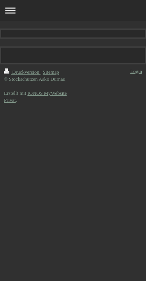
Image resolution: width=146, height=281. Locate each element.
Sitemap (51, 72)
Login (136, 71)
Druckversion (22, 72)
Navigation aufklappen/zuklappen (73, 10)
